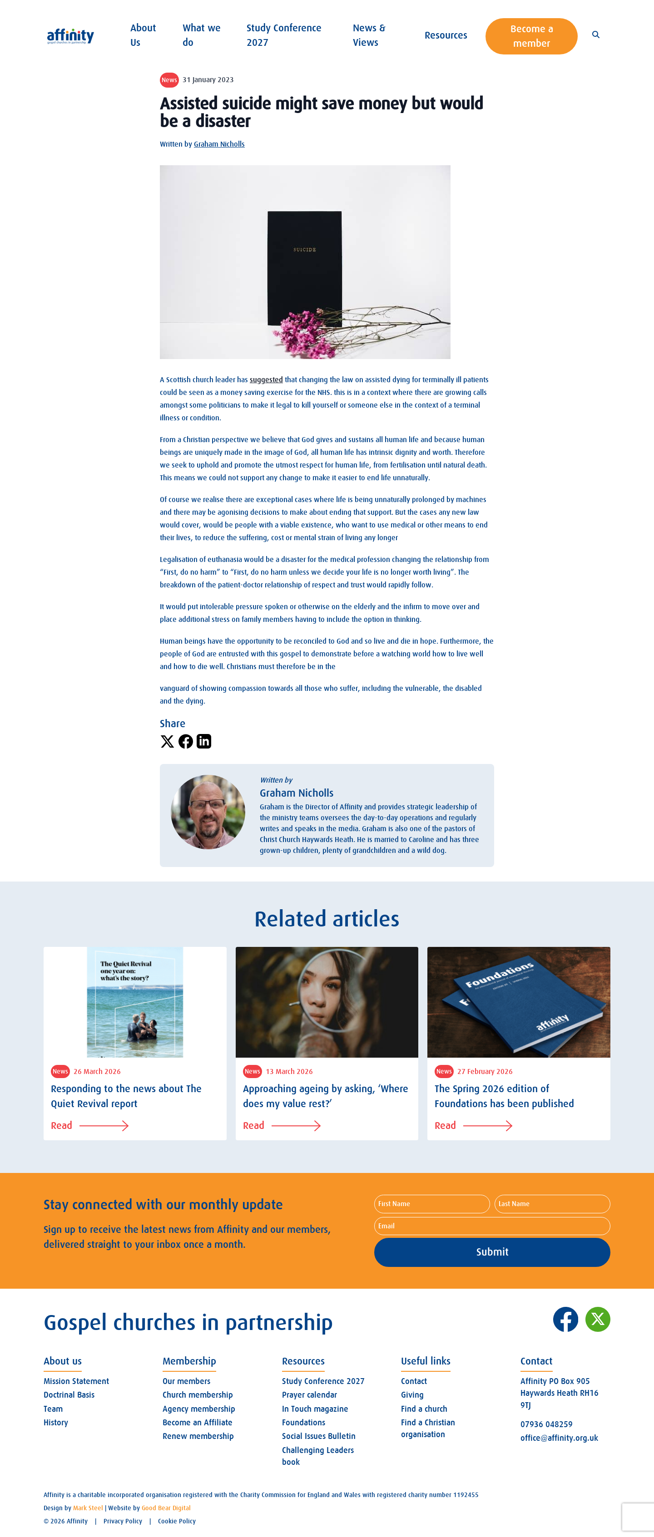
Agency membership (199, 1409)
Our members (186, 1381)
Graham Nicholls (219, 144)
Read (90, 1125)
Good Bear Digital (166, 1508)
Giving (412, 1394)
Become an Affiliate (198, 1422)
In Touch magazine (315, 1409)
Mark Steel (88, 1508)
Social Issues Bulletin (319, 1436)
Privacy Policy (123, 1521)
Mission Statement (76, 1381)
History (56, 1422)
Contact (414, 1381)
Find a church (424, 1409)
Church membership (198, 1394)
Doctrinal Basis (69, 1394)
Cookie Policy (177, 1521)
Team (53, 1409)
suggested (266, 380)
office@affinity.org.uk (559, 1438)
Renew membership (198, 1436)
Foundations (303, 1422)
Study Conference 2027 (323, 1381)
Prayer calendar (309, 1394)
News (169, 80)
